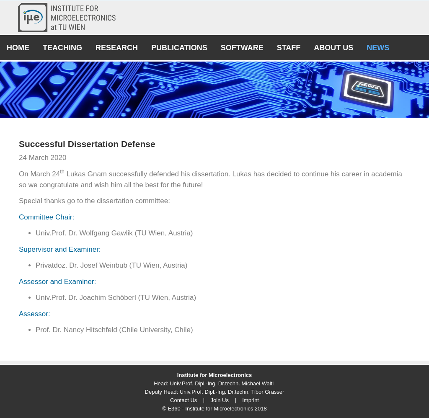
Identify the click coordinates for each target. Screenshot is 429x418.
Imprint (250, 400)
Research (117, 48)
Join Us (220, 400)
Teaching (62, 48)
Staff (289, 48)
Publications (179, 48)
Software (242, 48)
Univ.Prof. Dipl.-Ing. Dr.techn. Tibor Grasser (232, 392)
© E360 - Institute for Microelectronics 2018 (214, 408)
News (378, 48)
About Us (333, 48)
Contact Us (183, 400)
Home (18, 48)
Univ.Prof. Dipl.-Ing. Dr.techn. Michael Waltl (222, 383)
